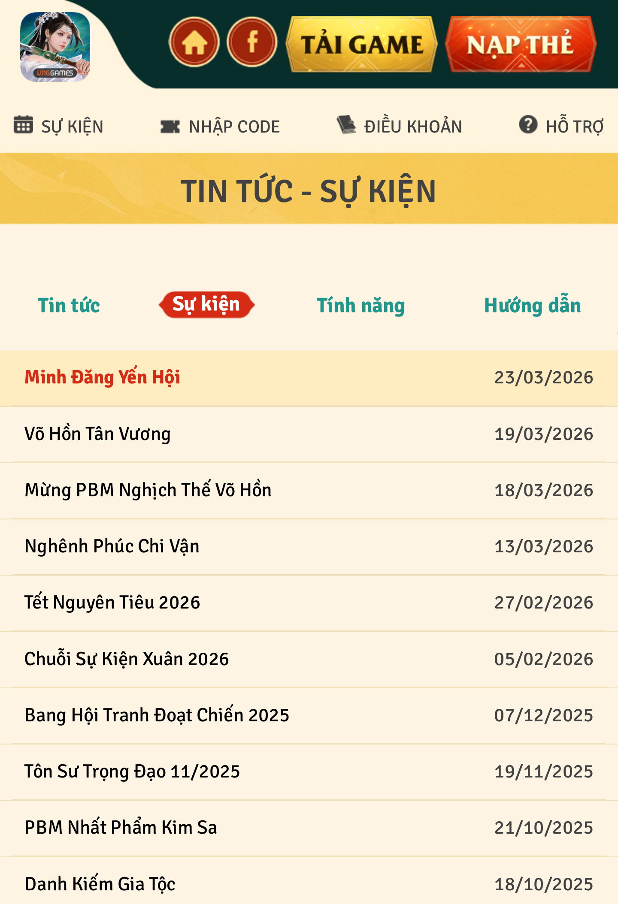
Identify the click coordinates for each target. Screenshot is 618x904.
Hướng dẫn (532, 305)
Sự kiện (206, 304)
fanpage (252, 42)
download (361, 44)
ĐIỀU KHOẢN (413, 127)
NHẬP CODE (234, 127)
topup (520, 44)
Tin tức (69, 305)
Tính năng (361, 305)
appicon (55, 47)
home (193, 42)
